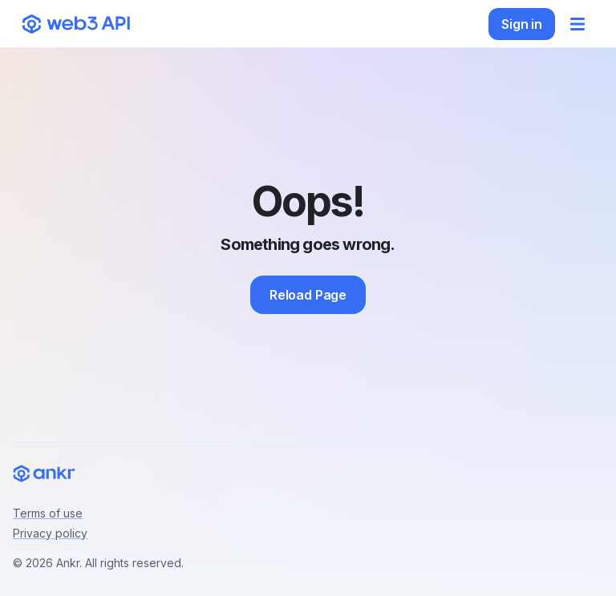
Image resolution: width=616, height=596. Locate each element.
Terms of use (48, 513)
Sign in (521, 24)
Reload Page (308, 295)
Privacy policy (50, 533)
